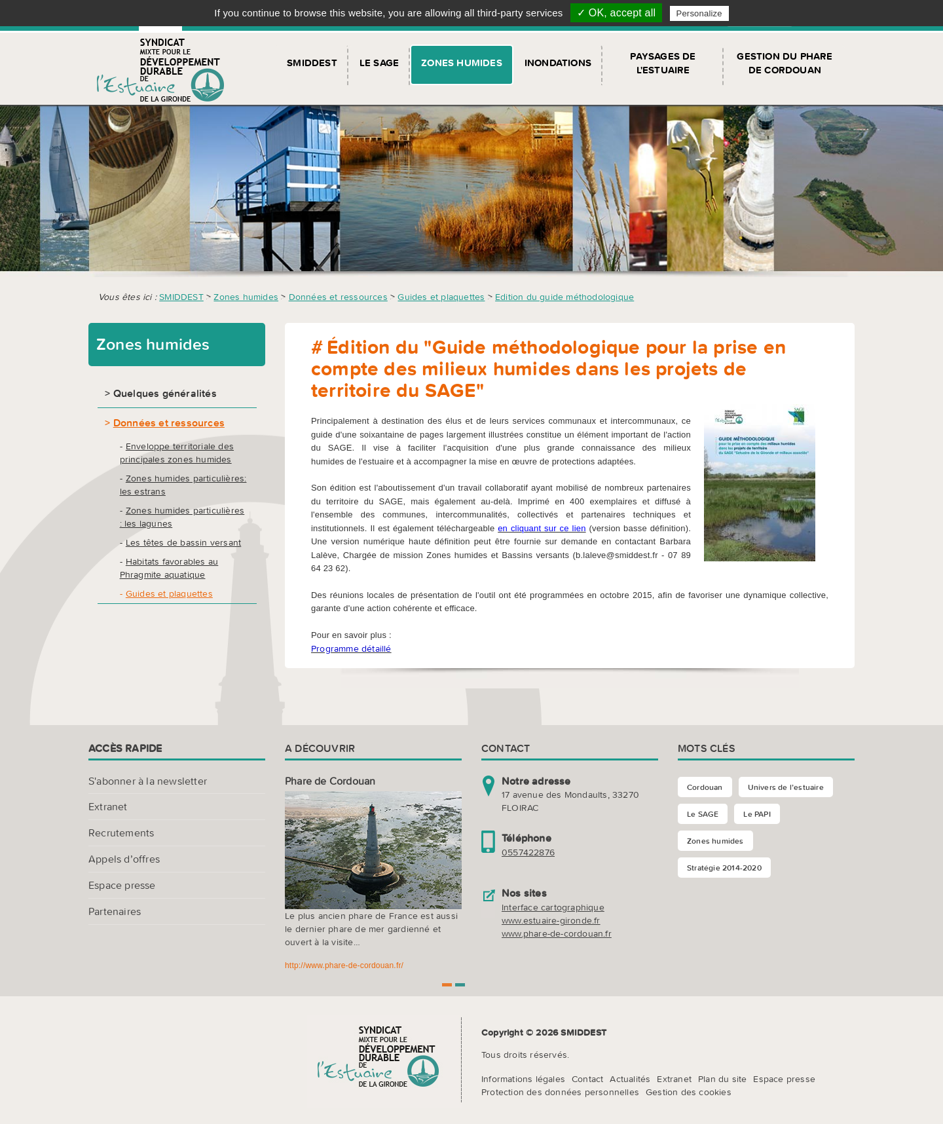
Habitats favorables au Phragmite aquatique (169, 567)
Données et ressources (338, 297)
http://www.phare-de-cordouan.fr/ (344, 965)
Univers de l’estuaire (786, 787)
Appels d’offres (124, 858)
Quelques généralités (165, 393)
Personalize (699, 13)
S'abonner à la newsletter (147, 780)
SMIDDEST (312, 62)
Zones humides (461, 62)
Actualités (630, 1079)
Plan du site (722, 1079)
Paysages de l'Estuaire (662, 63)
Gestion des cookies (688, 1092)
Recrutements (121, 832)
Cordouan (705, 787)
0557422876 (528, 852)
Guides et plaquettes (441, 297)
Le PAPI (756, 814)
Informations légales (523, 1079)
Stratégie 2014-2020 (724, 867)
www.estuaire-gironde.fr (551, 920)
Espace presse (122, 884)
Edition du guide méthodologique (564, 297)
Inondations (558, 62)
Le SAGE (379, 62)
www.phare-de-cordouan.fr (557, 933)
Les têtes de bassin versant (183, 542)
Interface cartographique (553, 907)
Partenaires (114, 911)
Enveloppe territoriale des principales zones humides (177, 452)
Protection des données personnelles (560, 1092)
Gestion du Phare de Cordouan (784, 63)
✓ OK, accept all (616, 12)
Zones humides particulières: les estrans (183, 484)
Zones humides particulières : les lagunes (182, 516)
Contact (587, 1079)
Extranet (108, 806)
